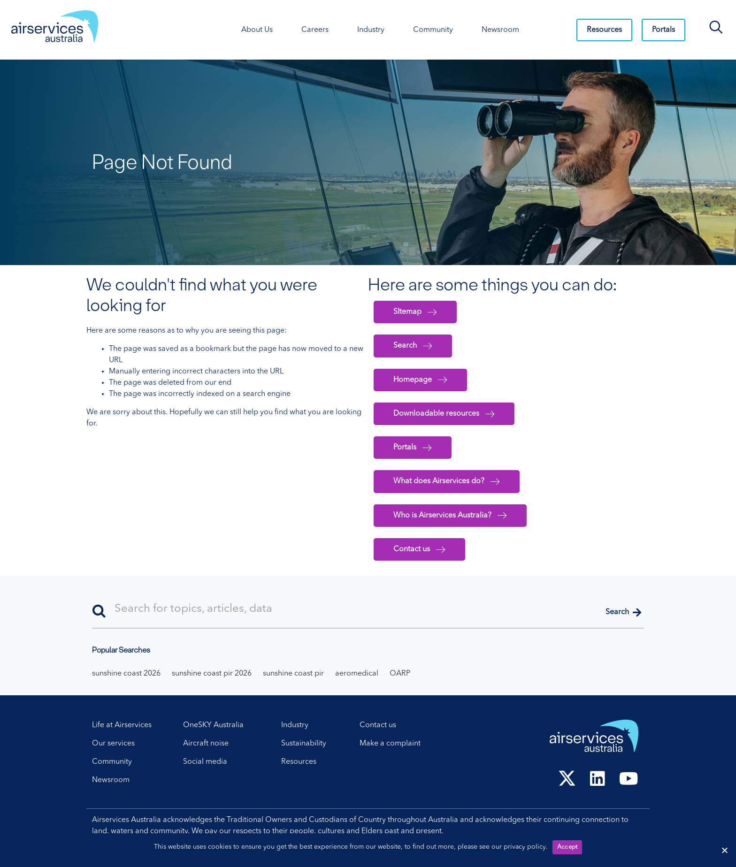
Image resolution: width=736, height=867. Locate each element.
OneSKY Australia (213, 725)
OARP (400, 673)
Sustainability (303, 743)
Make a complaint (390, 743)
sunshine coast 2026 (126, 673)
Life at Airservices (122, 725)
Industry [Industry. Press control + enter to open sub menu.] (370, 30)
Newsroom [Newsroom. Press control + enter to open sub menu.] (500, 30)
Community (112, 762)
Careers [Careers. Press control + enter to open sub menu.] (315, 30)
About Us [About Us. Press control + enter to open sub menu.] (257, 30)
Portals (663, 30)
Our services (113, 743)
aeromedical (356, 673)
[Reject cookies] (724, 850)
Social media (205, 762)
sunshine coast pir (293, 673)
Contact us (378, 725)
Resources (604, 30)
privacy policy (525, 847)
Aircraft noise (206, 743)
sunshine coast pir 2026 (212, 673)
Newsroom (111, 780)
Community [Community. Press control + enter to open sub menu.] (433, 30)
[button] (623, 613)
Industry (294, 725)
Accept (567, 847)
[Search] (368, 610)
